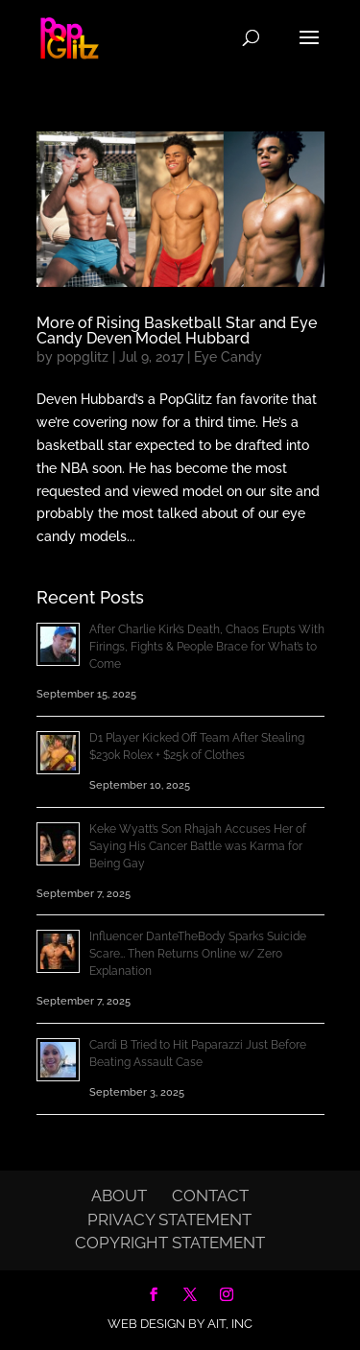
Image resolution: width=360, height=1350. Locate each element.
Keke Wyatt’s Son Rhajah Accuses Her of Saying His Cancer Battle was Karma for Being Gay (197, 846)
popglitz (82, 357)
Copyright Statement (170, 1242)
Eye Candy (228, 357)
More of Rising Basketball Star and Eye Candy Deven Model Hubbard (176, 330)
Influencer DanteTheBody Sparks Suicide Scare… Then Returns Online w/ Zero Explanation (197, 954)
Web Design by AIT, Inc (180, 1323)
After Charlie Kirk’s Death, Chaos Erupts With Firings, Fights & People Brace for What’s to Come (206, 647)
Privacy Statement (169, 1219)
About (119, 1195)
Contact (210, 1195)
